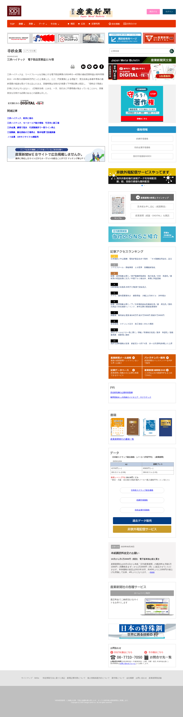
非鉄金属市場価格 (142, 147)
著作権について (118, 678)
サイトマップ (26, 678)
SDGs (36, 678)
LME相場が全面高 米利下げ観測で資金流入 (128, 287)
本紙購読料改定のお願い (125, 553)
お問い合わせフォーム (128, 663)
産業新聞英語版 (155, 678)
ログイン (169, 12)
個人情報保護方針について (98, 678)
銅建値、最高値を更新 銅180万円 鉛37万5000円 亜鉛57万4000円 (137, 315)
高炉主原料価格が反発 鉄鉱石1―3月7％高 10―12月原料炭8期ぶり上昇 (141, 344)
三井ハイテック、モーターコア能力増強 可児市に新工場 (33, 123)
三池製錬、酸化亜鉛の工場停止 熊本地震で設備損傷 (31, 132)
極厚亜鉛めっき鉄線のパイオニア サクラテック (130, 397)
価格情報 (142, 129)
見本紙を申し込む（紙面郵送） (152, 206)
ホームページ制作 (142, 593)
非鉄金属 (14, 51)
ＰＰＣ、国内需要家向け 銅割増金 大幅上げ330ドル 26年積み (138, 296)
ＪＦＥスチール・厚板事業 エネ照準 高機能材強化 (133, 267)
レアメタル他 (29, 51)
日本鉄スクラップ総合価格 (142, 490)
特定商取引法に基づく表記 (54, 678)
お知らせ (115, 547)
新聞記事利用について (76, 678)
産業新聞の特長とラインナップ (152, 197)
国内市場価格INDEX (142, 156)
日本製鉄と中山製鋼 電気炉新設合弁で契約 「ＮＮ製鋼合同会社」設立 (141, 259)
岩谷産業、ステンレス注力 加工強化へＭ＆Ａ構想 (132, 324)
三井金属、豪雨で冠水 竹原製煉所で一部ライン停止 (31, 127)
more (152, 572)
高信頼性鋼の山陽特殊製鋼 (121, 393)
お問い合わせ (141, 678)
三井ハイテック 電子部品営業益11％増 (30, 59)
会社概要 (130, 678)
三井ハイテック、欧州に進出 (20, 118)
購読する (153, 12)
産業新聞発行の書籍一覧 (122, 439)
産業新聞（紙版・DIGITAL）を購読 (152, 215)
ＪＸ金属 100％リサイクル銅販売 (23, 137)
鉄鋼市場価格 (142, 139)
